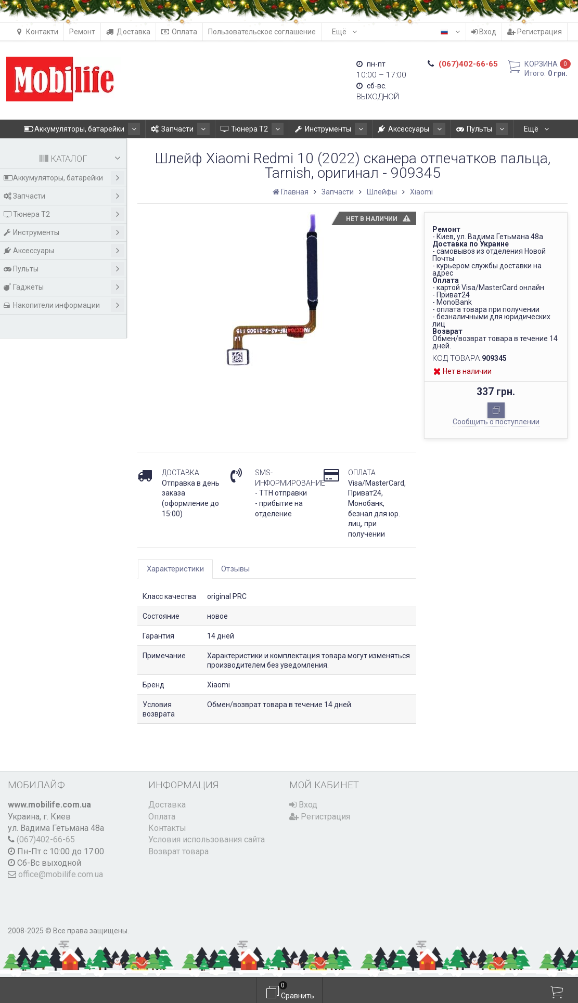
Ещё (344, 31)
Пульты (466, 129)
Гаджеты (64, 287)
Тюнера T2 (255, 129)
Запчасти (190, 129)
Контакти (37, 32)
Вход (483, 32)
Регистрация (534, 32)
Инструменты (327, 129)
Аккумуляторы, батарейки (98, 129)
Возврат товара (178, 851)
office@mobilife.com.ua (60, 874)
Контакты (167, 828)
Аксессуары (401, 129)
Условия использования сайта (206, 839)
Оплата (179, 32)
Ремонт (82, 32)
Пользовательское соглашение (262, 32)
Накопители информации (64, 305)
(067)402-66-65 (46, 839)
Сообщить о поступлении (496, 422)
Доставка (128, 32)
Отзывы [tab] (235, 569)
